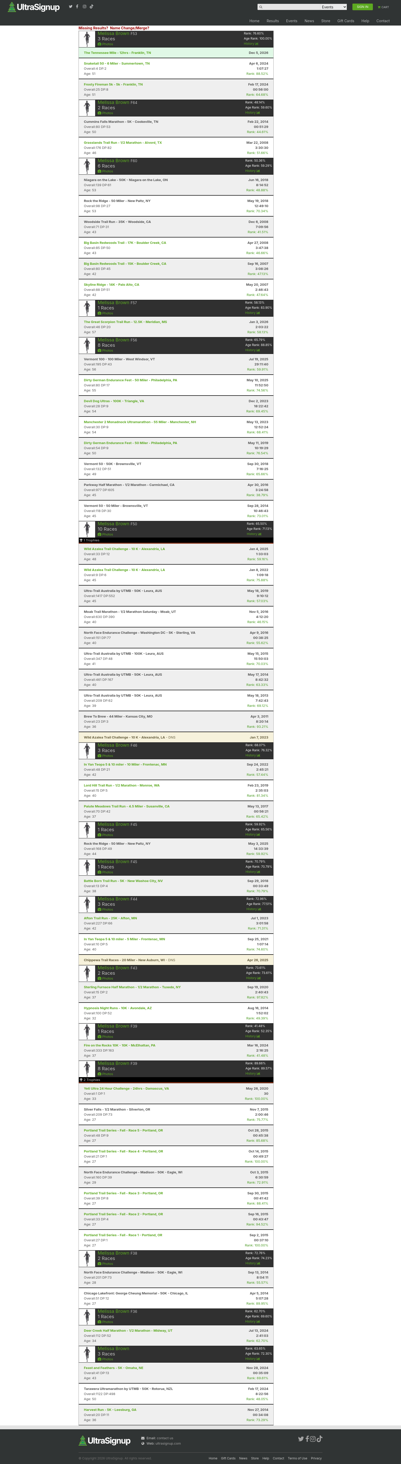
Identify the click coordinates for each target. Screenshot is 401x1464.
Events (291, 21)
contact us (165, 1438)
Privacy (316, 1458)
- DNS (129, 737)
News (309, 21)
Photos (105, 44)
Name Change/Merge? (129, 28)
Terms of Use (297, 1458)
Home (254, 21)
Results (273, 21)
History (251, 43)
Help (365, 21)
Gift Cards (345, 21)
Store (325, 21)
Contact (383, 21)
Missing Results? (93, 28)
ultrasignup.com (168, 1443)
